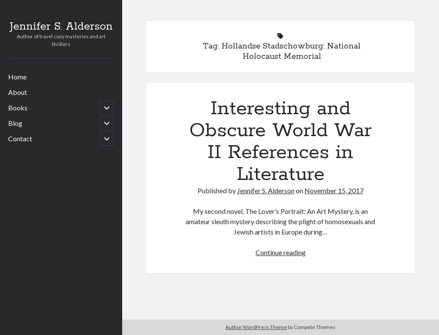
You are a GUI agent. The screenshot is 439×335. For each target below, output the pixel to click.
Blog (15, 123)
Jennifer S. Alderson (61, 27)
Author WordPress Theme (256, 327)
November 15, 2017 (334, 190)
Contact (20, 138)
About (17, 92)
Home (17, 77)
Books (17, 108)
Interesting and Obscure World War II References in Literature (280, 141)
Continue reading (281, 252)
